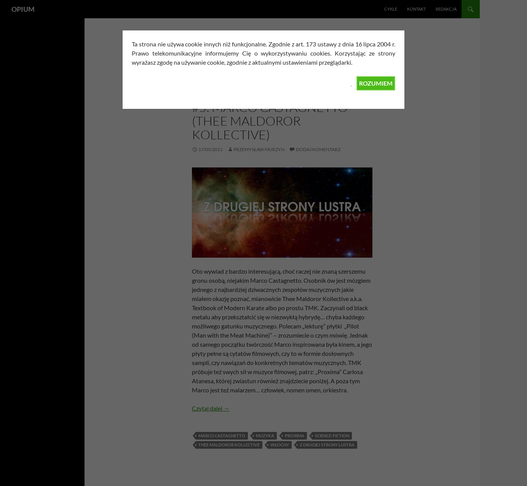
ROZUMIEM (376, 83)
